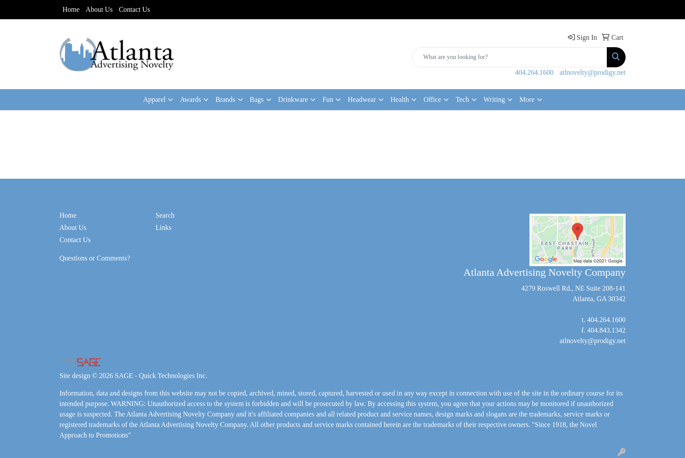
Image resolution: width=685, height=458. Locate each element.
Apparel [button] (154, 99)
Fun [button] (327, 99)
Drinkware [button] (293, 99)
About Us (99, 9)
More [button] (527, 99)
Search (165, 215)
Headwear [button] (362, 99)
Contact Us (134, 9)
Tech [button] (462, 99)
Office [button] (432, 99)
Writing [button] (494, 99)
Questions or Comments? (94, 258)
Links (163, 227)
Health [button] (400, 99)
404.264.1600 (534, 72)
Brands (225, 99)
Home (71, 9)
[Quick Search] (509, 57)
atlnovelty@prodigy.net (593, 72)
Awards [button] (190, 99)
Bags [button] (257, 99)
